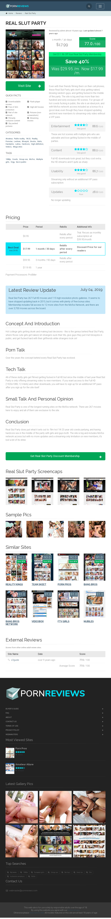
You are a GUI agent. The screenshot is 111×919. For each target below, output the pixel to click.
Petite (31, 878)
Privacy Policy (12, 731)
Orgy (12, 162)
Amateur (9, 139)
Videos (9, 147)
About (9, 718)
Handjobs (10, 144)
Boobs (33, 141)
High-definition (37, 144)
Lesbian (17, 141)
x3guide (15, 661)
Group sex (23, 159)
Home (9, 13)
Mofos (32, 159)
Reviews (19, 13)
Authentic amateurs (16, 878)
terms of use (73, 911)
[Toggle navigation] (100, 6)
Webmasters (12, 735)
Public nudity (19, 139)
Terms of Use (12, 727)
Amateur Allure (24, 765)
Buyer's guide (12, 710)
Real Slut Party (30, 13)
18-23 (28, 139)
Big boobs (12, 874)
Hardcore (26, 144)
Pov (89, 874)
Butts (39, 141)
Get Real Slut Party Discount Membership (63, 456)
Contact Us (11, 723)
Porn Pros (21, 749)
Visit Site (29, 86)
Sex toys (66, 874)
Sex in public (21, 162)
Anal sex (78, 874)
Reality (34, 139)
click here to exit (36, 914)
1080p (8, 159)
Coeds (15, 159)
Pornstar (9, 141)
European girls (37, 874)
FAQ (7, 714)
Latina (17, 144)
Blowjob (25, 141)
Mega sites (17, 147)
